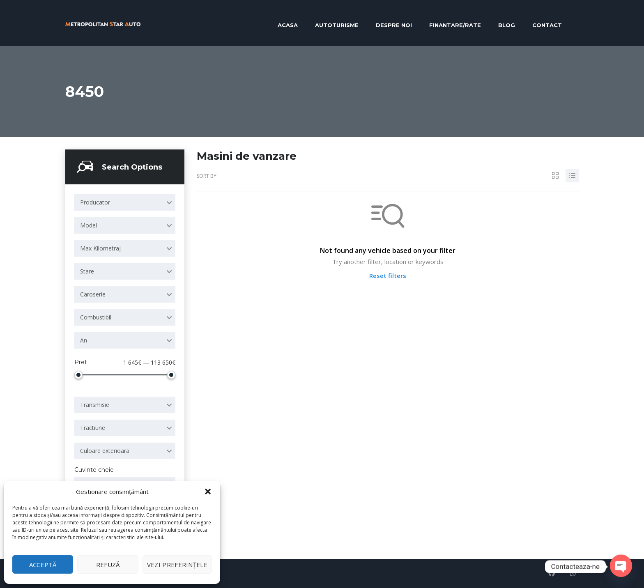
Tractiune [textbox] (92, 428)
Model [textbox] (88, 225)
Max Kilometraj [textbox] (100, 248)
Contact (547, 25)
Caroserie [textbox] (93, 294)
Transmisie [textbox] (94, 405)
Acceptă (43, 564)
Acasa (288, 25)
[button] (208, 491)
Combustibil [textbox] (95, 317)
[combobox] (124, 202)
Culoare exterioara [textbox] (104, 451)
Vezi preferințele (177, 564)
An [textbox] (83, 340)
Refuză (108, 564)
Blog (506, 25)
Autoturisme (337, 25)
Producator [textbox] (95, 202)
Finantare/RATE (455, 25)
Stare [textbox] (87, 271)
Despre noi (394, 25)
